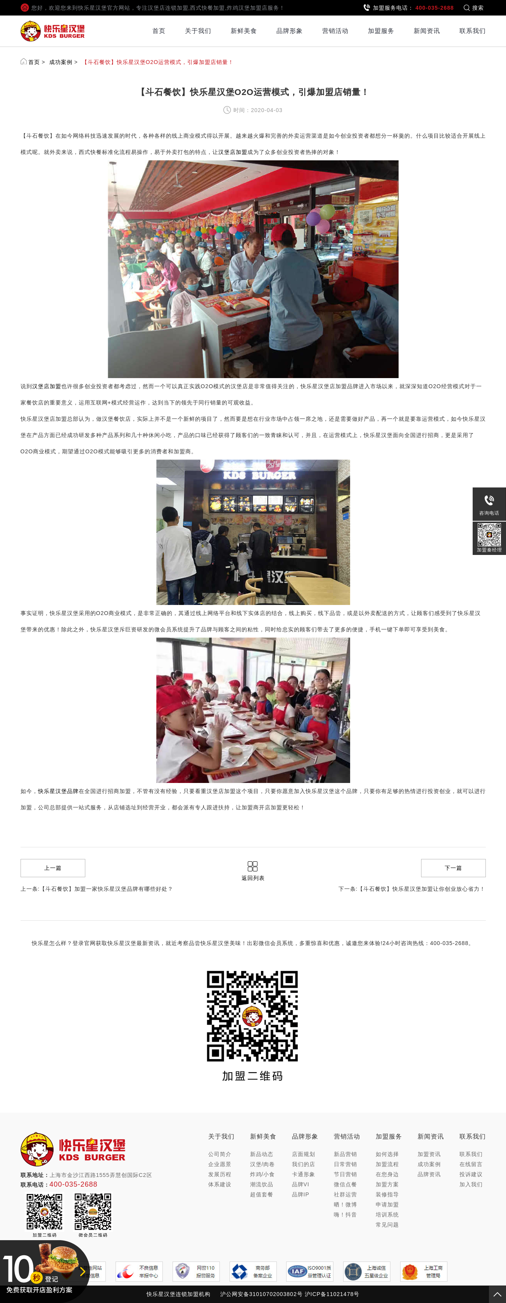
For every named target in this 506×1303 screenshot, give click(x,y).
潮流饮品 (261, 1184)
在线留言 (471, 1164)
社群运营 (345, 1194)
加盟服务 (381, 31)
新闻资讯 (427, 31)
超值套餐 (261, 1194)
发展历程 (219, 1174)
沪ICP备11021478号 (332, 1294)
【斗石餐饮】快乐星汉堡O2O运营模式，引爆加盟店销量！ (158, 62)
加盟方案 (387, 1184)
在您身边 (387, 1174)
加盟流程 (387, 1164)
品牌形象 (289, 31)
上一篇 (53, 868)
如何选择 (387, 1154)
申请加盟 (387, 1204)
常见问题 (387, 1225)
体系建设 (219, 1184)
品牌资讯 (429, 1174)
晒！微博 (345, 1204)
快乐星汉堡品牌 (58, 791)
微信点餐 (345, 1184)
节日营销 (345, 1174)
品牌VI (300, 1184)
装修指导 (387, 1194)
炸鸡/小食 (262, 1174)
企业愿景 (219, 1164)
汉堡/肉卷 (262, 1164)
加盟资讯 (429, 1154)
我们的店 (303, 1164)
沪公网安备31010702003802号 (261, 1294)
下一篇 (453, 868)
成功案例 (61, 62)
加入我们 (471, 1184)
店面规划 (303, 1154)
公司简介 (219, 1154)
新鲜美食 (244, 31)
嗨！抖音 (345, 1214)
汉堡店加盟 (232, 152)
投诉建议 (471, 1174)
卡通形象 (303, 1174)
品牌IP (300, 1194)
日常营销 (345, 1164)
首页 (159, 31)
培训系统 (387, 1214)
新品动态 (261, 1154)
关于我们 (198, 31)
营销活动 (335, 31)
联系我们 (472, 31)
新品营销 (345, 1154)
